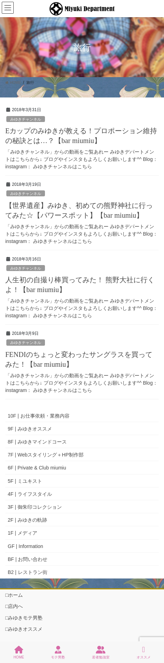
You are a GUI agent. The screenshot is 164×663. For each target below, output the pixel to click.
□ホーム (14, 595)
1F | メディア (22, 533)
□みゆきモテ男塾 (23, 618)
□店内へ (14, 606)
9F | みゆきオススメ (30, 429)
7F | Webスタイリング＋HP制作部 (46, 455)
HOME (18, 652)
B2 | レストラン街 (27, 572)
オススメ (144, 652)
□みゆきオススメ (23, 629)
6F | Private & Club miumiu (37, 468)
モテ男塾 (58, 652)
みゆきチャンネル (25, 119)
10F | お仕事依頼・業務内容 (39, 416)
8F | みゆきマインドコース (37, 442)
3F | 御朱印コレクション (35, 507)
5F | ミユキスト (25, 481)
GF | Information (25, 546)
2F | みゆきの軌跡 (27, 520)
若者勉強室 (101, 652)
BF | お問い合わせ (27, 559)
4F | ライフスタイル (30, 494)
